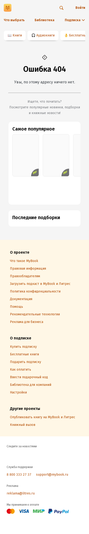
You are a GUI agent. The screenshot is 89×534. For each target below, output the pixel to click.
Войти (80, 8)
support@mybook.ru (52, 475)
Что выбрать (14, 20)
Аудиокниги (45, 35)
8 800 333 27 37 (19, 475)
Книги (17, 35)
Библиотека (44, 20)
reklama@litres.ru (21, 493)
